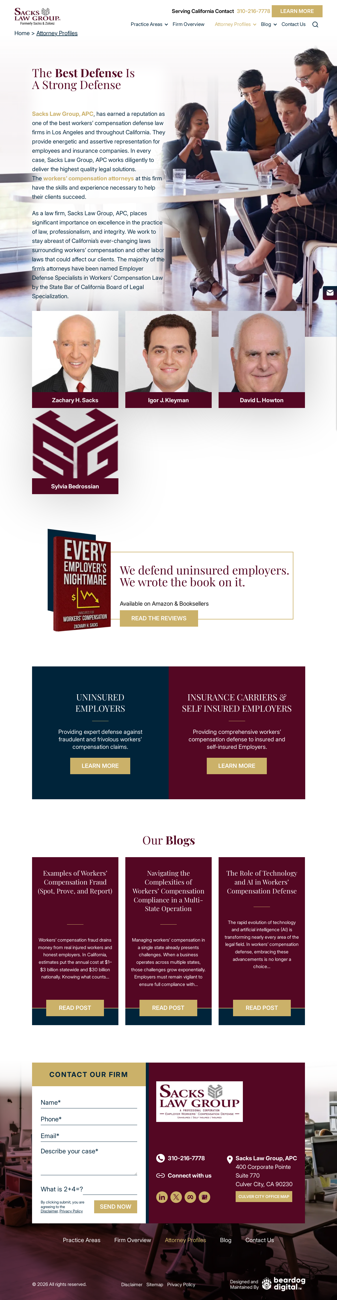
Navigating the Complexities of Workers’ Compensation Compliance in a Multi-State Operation (168, 891)
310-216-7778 (253, 11)
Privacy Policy (71, 1211)
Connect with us (190, 1175)
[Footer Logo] (199, 1101)
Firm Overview (188, 24)
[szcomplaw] (37, 16)
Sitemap (154, 1284)
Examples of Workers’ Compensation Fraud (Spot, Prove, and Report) (75, 882)
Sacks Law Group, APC (63, 113)
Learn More (297, 11)
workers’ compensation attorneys (88, 178)
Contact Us (294, 24)
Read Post (75, 1008)
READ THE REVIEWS (159, 618)
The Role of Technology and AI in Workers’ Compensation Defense (261, 882)
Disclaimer (49, 1211)
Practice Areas (146, 24)
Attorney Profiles (233, 24)
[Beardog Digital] (283, 1283)
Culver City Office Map (264, 1196)
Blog (266, 24)
